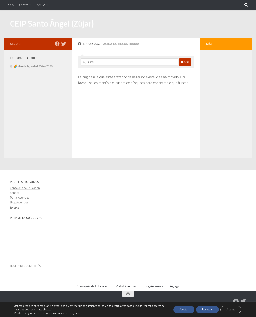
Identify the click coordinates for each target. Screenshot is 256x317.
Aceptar (183, 309)
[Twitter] (63, 43)
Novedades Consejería (25, 266)
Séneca (14, 193)
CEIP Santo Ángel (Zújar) (52, 24)
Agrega (14, 207)
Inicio (10, 5)
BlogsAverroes (19, 202)
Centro (23, 5)
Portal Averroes (19, 197)
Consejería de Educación (25, 188)
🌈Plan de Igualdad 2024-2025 (33, 66)
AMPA (41, 5)
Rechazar (207, 309)
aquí (49, 309)
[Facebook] (57, 43)
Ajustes (230, 309)
